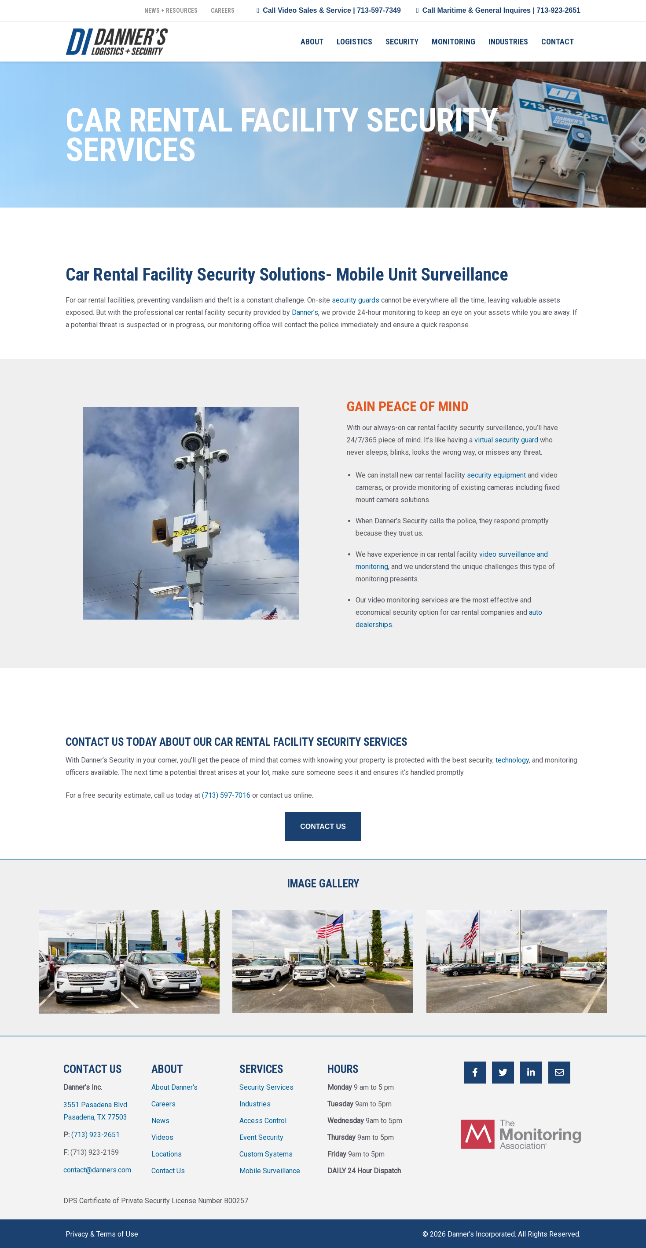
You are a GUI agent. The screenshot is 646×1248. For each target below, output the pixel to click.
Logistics (354, 41)
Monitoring (453, 41)
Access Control (262, 1118)
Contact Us (168, 1168)
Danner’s (305, 312)
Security (401, 41)
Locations (166, 1151)
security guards (355, 300)
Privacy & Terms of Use (102, 1231)
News (160, 1118)
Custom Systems (266, 1151)
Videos (162, 1135)
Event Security (261, 1135)
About (312, 41)
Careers (223, 10)
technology (512, 760)
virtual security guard (506, 440)
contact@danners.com (97, 1167)
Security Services (266, 1084)
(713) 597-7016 (226, 795)
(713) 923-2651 (95, 1132)
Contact (557, 41)
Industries (508, 41)
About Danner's (174, 1084)
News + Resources (171, 10)
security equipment (496, 475)
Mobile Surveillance (269, 1168)
